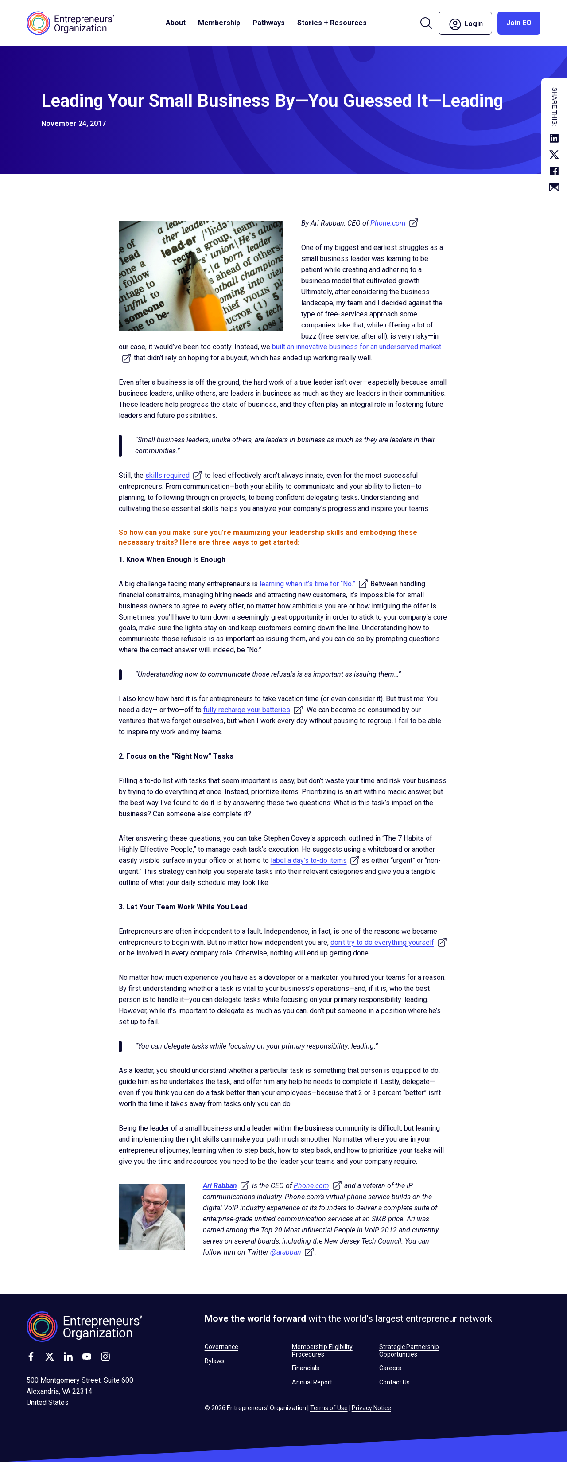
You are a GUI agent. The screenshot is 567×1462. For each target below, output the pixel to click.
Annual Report (312, 1382)
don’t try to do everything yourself (388, 942)
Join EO (519, 23)
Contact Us (394, 1382)
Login (465, 24)
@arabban (292, 1252)
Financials (305, 1368)
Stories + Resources (332, 23)
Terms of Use (329, 1407)
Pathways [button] (268, 23)
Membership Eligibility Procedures (322, 1350)
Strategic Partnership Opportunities (409, 1350)
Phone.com (394, 223)
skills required (174, 475)
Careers (390, 1368)
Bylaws (215, 1361)
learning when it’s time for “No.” (314, 584)
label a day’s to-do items (315, 860)
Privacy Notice (371, 1407)
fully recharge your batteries (253, 710)
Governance (221, 1346)
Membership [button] (219, 23)
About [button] (176, 23)
